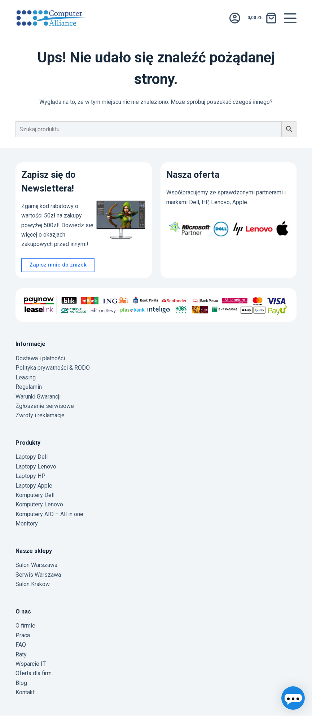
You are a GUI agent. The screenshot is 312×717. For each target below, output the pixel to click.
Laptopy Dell (32, 456)
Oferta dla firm (34, 673)
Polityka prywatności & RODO (53, 367)
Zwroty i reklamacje (40, 415)
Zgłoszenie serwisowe (45, 406)
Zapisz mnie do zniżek (58, 264)
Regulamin (29, 386)
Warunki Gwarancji (38, 396)
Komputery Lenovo (39, 504)
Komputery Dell (35, 495)
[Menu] (290, 18)
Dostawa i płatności (40, 358)
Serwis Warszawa (38, 574)
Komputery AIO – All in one (49, 514)
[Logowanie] (234, 18)
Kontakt (25, 692)
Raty (21, 654)
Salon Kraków (33, 584)
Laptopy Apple (34, 485)
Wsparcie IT (31, 663)
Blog (21, 682)
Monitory (27, 523)
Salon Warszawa (36, 565)
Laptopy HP (30, 475)
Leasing (26, 377)
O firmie (25, 625)
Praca (23, 635)
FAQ (21, 644)
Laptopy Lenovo (36, 466)
